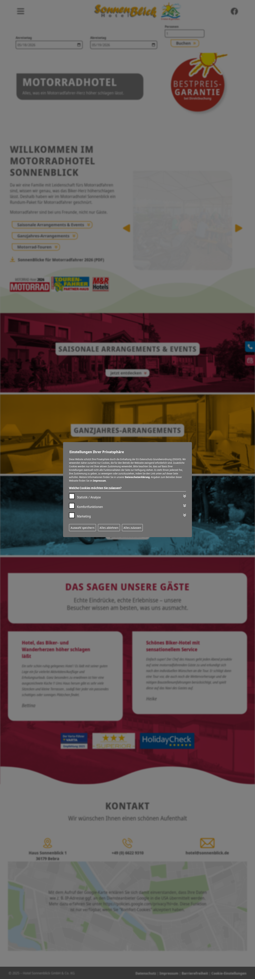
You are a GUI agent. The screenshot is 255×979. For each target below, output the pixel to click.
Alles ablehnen (109, 528)
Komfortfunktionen (90, 507)
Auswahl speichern (82, 528)
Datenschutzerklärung (137, 477)
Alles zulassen (132, 528)
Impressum (99, 480)
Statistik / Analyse (89, 497)
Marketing (84, 516)
